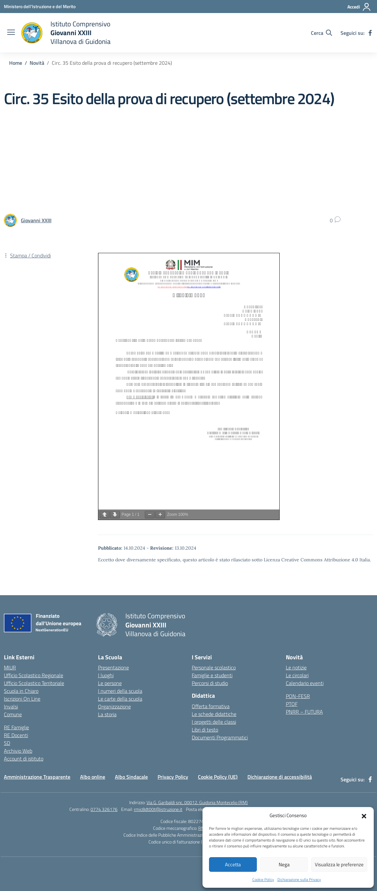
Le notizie (296, 667)
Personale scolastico (214, 667)
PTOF (292, 704)
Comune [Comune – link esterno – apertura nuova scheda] (13, 714)
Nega (284, 864)
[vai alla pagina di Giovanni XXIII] (36, 220)
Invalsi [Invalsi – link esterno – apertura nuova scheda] (11, 706)
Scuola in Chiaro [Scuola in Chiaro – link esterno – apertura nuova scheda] (21, 691)
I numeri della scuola (120, 691)
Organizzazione (114, 706)
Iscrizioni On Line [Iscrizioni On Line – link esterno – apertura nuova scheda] (22, 699)
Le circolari (297, 675)
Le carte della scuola (120, 699)
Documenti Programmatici (220, 737)
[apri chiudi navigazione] (11, 33)
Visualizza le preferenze (339, 864)
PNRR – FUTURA (304, 712)
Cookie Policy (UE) (218, 777)
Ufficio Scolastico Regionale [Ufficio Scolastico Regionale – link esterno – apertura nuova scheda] (33, 675)
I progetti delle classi (214, 722)
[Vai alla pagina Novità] (37, 63)
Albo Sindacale (131, 777)
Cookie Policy (263, 879)
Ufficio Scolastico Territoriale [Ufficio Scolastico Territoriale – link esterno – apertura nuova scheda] (34, 683)
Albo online (92, 777)
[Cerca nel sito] (321, 33)
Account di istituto (23, 758)
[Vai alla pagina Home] (15, 63)
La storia (107, 714)
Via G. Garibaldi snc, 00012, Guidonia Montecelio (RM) (197, 802)
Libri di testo (205, 729)
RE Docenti (16, 735)
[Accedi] (359, 7)
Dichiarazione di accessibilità (279, 777)
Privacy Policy (173, 777)
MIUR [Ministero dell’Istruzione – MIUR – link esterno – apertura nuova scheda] (10, 667)
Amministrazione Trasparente (37, 777)
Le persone (110, 683)
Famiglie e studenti (212, 675)
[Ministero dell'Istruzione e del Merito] (40, 6)
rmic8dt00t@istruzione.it (158, 809)
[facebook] (370, 33)
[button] (364, 815)
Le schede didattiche (214, 714)
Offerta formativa (211, 706)
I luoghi (106, 675)
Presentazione (113, 667)
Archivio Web (18, 751)
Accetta (233, 864)
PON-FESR (298, 696)
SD (7, 743)
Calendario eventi (305, 683)
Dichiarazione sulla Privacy (299, 879)
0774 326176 (104, 809)
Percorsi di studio (210, 683)
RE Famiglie (16, 727)
